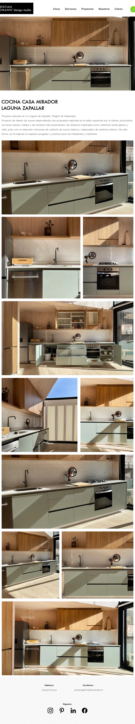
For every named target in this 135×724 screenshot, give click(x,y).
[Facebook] (84, 710)
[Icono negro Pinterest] (61, 710)
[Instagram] (50, 710)
